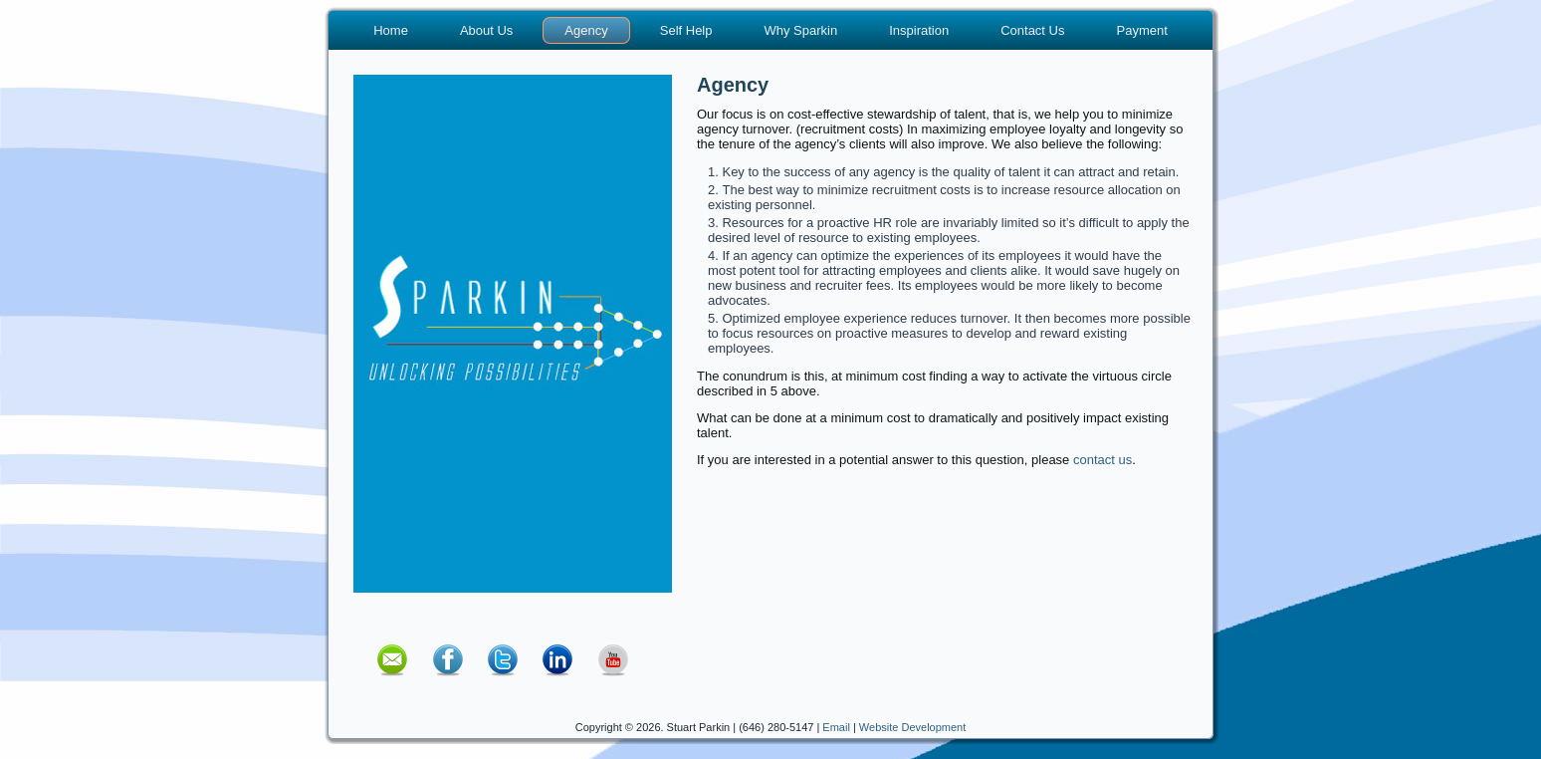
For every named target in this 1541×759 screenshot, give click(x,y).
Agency (585, 30)
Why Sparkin (800, 30)
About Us (486, 30)
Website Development (912, 727)
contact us (1102, 459)
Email (836, 727)
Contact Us (1032, 30)
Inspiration (919, 30)
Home (390, 30)
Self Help (686, 30)
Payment (1141, 30)
